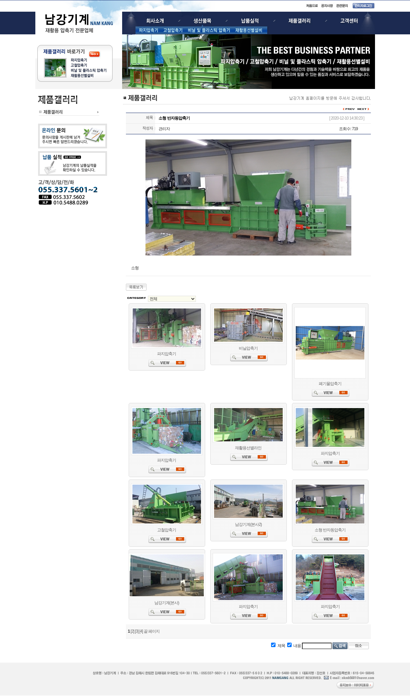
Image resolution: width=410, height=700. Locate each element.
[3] (136, 631)
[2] (132, 631)
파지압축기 (166, 353)
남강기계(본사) (166, 602)
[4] (141, 631)
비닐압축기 (248, 348)
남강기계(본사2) (248, 524)
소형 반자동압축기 (330, 530)
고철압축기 (166, 530)
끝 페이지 (152, 631)
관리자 (164, 128)
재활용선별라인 (248, 447)
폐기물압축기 (330, 383)
